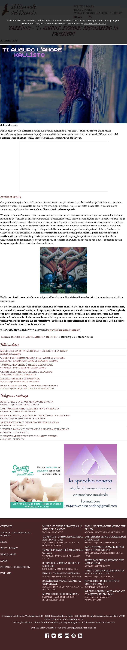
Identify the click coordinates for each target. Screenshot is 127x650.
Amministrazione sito (85, 629)
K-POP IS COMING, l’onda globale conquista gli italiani (106, 598)
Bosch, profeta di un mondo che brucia (26, 403)
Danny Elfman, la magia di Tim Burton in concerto (35, 417)
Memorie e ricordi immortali (63, 599)
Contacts (6, 528)
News (5, 339)
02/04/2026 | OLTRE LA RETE (14, 434)
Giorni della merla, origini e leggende (63, 568)
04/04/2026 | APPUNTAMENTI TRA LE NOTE (22, 420)
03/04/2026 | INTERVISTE (13, 427)
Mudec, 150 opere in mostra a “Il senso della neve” (63, 354)
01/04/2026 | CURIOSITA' (12, 441)
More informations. (95, 23)
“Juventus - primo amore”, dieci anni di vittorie (63, 361)
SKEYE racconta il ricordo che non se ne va (29, 424)
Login (4, 562)
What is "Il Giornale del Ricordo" (15, 536)
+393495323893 (81, 618)
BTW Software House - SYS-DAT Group (53, 629)
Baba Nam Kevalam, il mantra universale (63, 587)
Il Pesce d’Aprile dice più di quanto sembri (28, 438)
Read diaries (8, 556)
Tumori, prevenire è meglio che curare (63, 556)
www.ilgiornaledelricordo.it (63, 332)
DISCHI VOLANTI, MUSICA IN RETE (34, 339)
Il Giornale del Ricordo (13, 618)
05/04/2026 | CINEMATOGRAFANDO (18, 413)
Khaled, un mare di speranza (63, 577)
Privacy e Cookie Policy (15, 569)
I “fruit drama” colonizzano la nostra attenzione (34, 431)
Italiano (6, 575)
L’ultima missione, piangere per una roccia (29, 410)
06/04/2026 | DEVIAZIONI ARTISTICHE (19, 406)
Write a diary (9, 550)
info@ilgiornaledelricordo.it (104, 618)
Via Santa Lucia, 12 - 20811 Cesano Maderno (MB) (49, 618)
